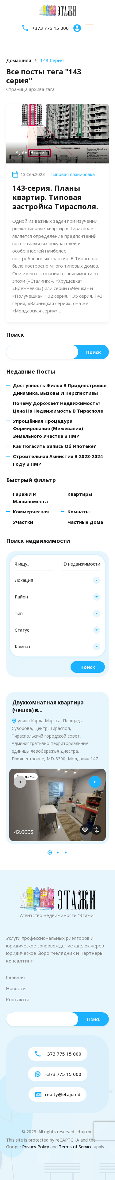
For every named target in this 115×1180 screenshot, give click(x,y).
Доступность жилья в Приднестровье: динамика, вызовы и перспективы (60, 389)
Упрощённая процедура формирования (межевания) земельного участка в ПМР (48, 428)
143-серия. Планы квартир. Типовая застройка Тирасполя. (55, 197)
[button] (90, 28)
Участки (23, 522)
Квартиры (79, 494)
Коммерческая (31, 511)
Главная (15, 977)
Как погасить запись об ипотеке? (54, 446)
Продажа (26, 776)
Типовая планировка (73, 174)
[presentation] (20, 782)
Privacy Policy (35, 1147)
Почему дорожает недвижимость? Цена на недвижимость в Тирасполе (58, 407)
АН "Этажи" (34, 152)
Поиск (15, 334)
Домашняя (18, 60)
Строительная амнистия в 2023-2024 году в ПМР (58, 460)
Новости (16, 988)
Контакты (17, 999)
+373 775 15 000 (50, 28)
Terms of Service (76, 1147)
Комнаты (78, 511)
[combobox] (57, 580)
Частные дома (85, 522)
